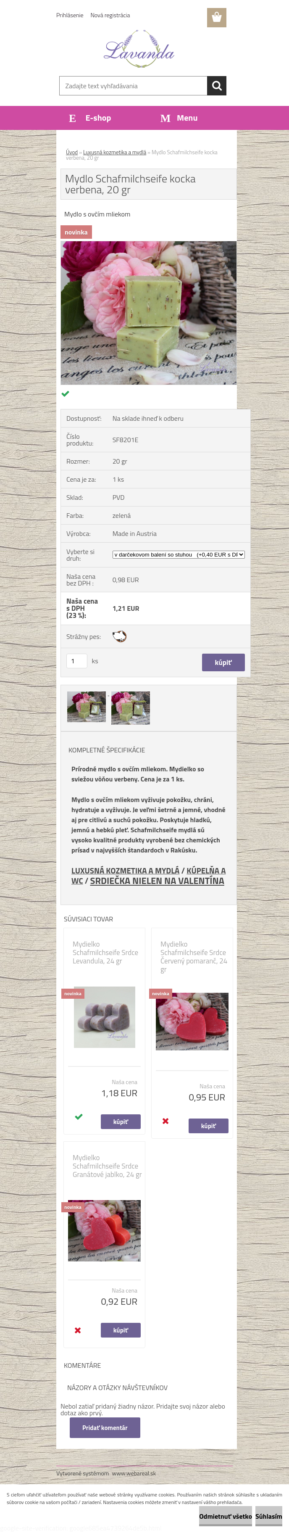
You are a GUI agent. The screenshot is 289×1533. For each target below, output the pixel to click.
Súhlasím (268, 1516)
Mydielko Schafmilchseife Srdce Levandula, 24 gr (105, 952)
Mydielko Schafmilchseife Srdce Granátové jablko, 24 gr (107, 1166)
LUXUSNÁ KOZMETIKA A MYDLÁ (125, 870)
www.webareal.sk (134, 1473)
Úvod (72, 152)
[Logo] (139, 49)
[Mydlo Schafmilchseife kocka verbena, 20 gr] (148, 245)
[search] (216, 85)
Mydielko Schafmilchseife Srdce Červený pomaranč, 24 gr (193, 957)
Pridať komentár (105, 1428)
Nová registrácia (110, 15)
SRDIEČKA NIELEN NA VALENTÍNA (157, 880)
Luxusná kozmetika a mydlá (114, 152)
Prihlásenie (70, 15)
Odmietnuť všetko (225, 1516)
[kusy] (76, 661)
